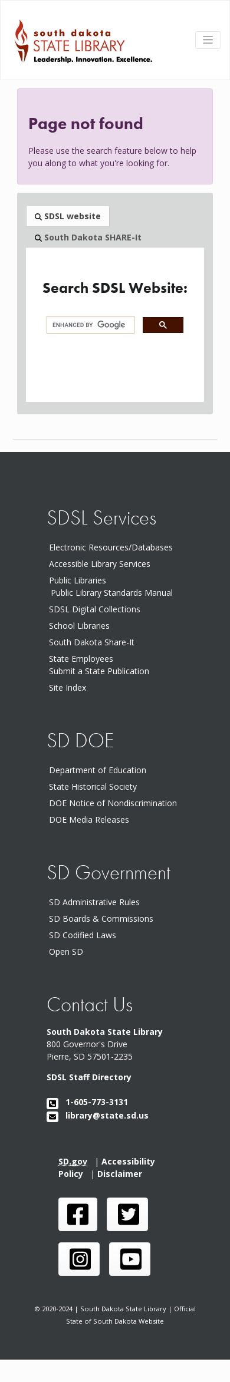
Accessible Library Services (99, 563)
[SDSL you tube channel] (129, 1259)
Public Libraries (77, 580)
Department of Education (100, 770)
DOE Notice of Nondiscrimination (115, 803)
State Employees (81, 658)
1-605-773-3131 (87, 1101)
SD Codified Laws (85, 935)
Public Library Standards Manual (112, 592)
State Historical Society (95, 786)
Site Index (67, 687)
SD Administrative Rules (96, 902)
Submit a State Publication (99, 671)
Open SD (68, 951)
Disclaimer (122, 1173)
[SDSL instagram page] (79, 1259)
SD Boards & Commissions (103, 918)
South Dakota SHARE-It (88, 237)
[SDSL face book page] (77, 1214)
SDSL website (68, 216)
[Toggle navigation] (208, 40)
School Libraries (79, 625)
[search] (89, 325)
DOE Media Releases (91, 819)
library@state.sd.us (98, 1115)
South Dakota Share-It (94, 642)
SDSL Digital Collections (94, 609)
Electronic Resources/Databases (111, 547)
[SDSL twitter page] (127, 1214)
